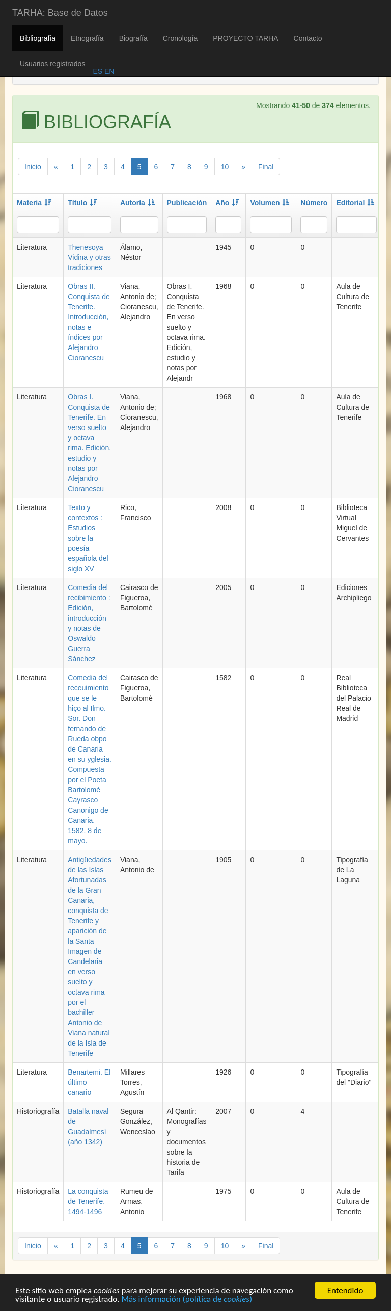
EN (108, 71)
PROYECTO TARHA (245, 38)
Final (265, 167)
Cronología (180, 38)
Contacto (308, 38)
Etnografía (87, 38)
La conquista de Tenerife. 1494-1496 (88, 1201)
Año (227, 203)
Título (82, 203)
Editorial (355, 203)
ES (97, 71)
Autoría (137, 203)
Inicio (32, 167)
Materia (34, 203)
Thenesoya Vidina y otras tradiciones (89, 257)
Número (313, 203)
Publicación (187, 203)
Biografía (133, 38)
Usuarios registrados (52, 64)
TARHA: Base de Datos (60, 13)
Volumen (269, 203)
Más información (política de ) (186, 1301)
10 (225, 167)
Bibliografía (37, 38)
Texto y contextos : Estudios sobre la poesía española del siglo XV (88, 538)
